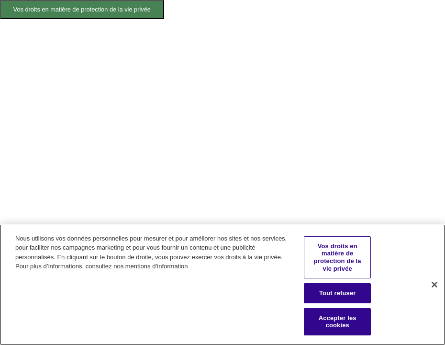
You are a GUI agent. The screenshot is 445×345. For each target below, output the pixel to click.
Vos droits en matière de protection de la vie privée (82, 9)
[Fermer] (434, 284)
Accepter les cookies (337, 321)
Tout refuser (337, 293)
